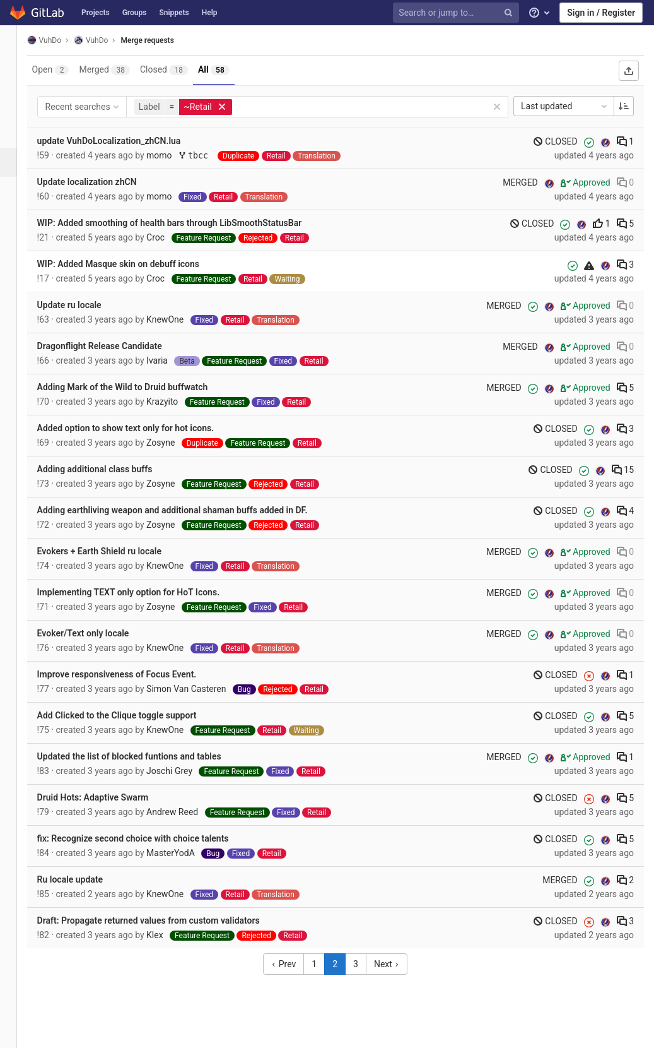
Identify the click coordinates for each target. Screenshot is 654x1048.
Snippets (174, 12)
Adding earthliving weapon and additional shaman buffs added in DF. (187, 510)
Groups (134, 12)
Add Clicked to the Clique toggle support (131, 715)
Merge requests (162, 40)
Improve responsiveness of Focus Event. (131, 674)
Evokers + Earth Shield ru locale (114, 551)
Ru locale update (85, 879)
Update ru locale (84, 305)
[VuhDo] (16, 44)
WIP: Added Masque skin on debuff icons (133, 264)
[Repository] (15, 106)
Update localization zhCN (101, 182)
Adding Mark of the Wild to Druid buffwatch (137, 387)
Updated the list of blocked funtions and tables (144, 756)
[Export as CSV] (629, 71)
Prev (291, 964)
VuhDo (59, 40)
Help (210, 12)
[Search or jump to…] (458, 13)
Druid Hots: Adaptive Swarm (107, 797)
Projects (95, 12)
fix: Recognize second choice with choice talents (147, 838)
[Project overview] (15, 77)
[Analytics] (15, 219)
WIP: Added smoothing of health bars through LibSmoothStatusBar (184, 223)
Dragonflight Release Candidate (114, 346)
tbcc (210, 155)
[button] (15, 1033)
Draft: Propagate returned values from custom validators (163, 920)
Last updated (565, 106)
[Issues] (15, 134)
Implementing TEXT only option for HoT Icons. (143, 592)
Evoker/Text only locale (98, 633)
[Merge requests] (17, 162)
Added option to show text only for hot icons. (140, 428)
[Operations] (15, 191)
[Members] (15, 276)
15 (623, 470)
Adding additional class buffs (109, 469)
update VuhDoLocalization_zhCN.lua (124, 141)
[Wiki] (15, 248)
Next (394, 964)
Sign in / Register (601, 13)
